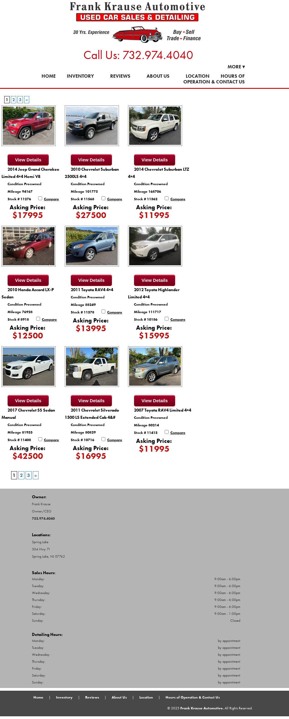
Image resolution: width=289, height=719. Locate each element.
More (236, 67)
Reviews (120, 76)
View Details (28, 159)
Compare (51, 199)
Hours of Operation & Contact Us (214, 79)
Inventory (80, 76)
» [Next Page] (27, 99)
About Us (158, 76)
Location (198, 76)
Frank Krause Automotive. (202, 708)
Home (49, 76)
